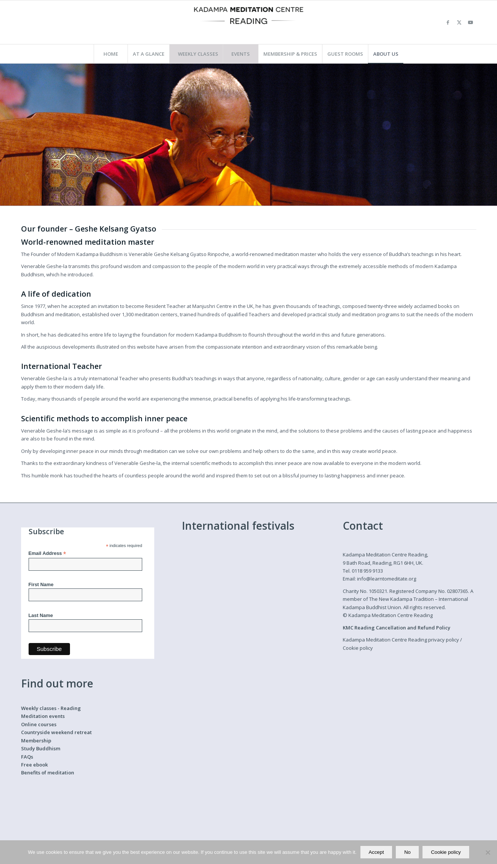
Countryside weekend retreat (56, 732)
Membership (36, 740)
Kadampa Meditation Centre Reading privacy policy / (402, 639)
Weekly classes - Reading (51, 708)
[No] (487, 852)
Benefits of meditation (47, 772)
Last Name (41, 615)
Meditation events (43, 716)
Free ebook (34, 764)
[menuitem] (111, 53)
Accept (376, 852)
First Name (41, 584)
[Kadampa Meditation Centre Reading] (248, 22)
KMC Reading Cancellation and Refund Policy (396, 627)
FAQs (27, 756)
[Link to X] (459, 22)
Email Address (47, 553)
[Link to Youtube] (470, 22)
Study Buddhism (40, 748)
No (407, 852)
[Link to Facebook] (448, 22)
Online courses (38, 724)
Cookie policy (358, 648)
